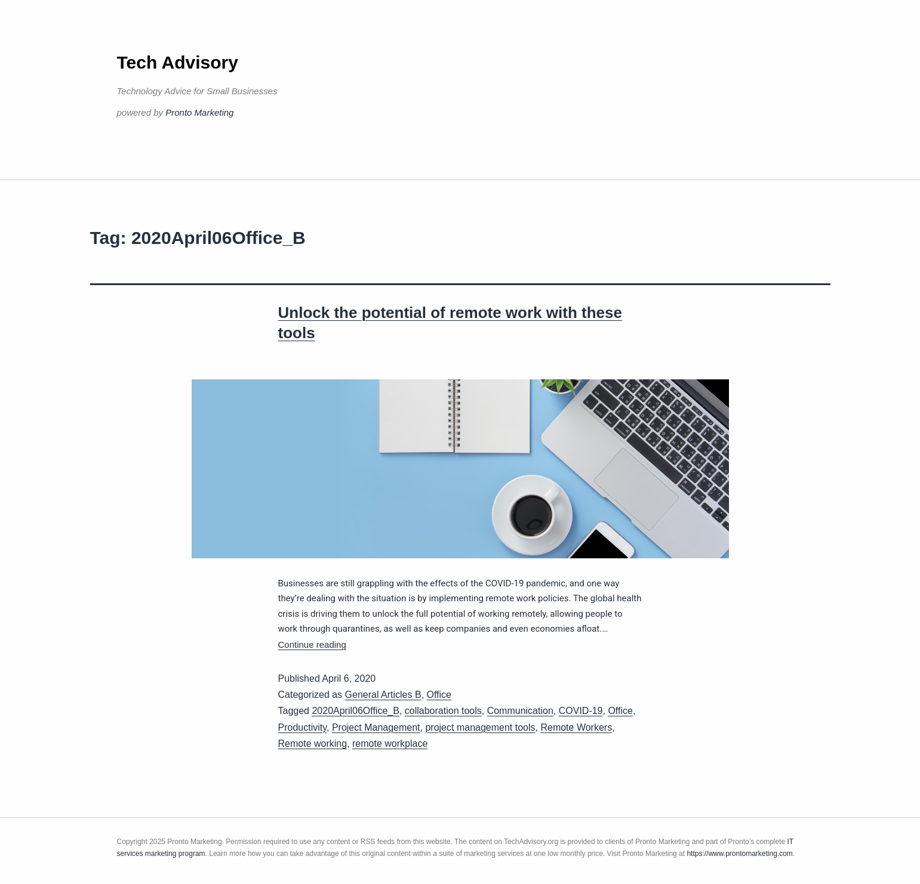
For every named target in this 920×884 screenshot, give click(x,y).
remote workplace (389, 743)
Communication (520, 711)
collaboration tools (443, 711)
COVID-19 (581, 711)
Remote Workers (576, 727)
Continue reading (312, 644)
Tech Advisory (177, 62)
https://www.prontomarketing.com (739, 853)
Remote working (312, 743)
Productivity (302, 727)
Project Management (376, 727)
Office (439, 695)
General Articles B (383, 695)
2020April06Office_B (355, 711)
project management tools (480, 727)
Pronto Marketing (199, 112)
